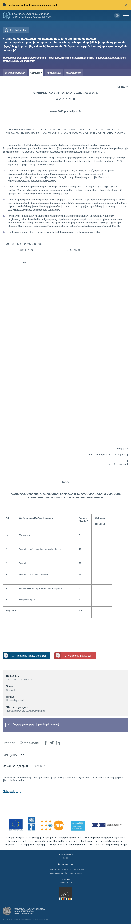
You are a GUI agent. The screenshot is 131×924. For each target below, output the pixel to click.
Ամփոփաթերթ (73, 72)
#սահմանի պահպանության (111, 57)
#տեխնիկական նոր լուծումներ (19, 60)
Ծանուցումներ (65, 882)
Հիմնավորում (54, 72)
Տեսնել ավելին (10, 791)
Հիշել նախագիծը (18, 30)
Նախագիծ (36, 72)
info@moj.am (77, 872)
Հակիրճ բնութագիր (14, 72)
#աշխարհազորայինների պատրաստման (24, 57)
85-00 (65, 858)
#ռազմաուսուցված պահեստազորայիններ (71, 57)
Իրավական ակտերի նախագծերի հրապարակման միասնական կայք (32, 15)
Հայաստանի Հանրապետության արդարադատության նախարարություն (29, 911)
